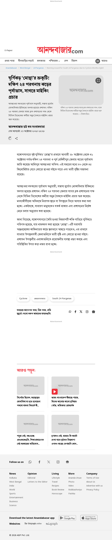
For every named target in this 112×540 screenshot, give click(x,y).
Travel (54, 481)
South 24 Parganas (61, 298)
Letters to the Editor (37, 481)
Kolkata (13, 477)
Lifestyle (56, 477)
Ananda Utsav (75, 477)
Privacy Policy (92, 489)
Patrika (71, 493)
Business (13, 501)
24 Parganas (38, 68)
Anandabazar (11, 68)
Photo (71, 481)
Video (71, 485)
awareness (39, 298)
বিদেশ (74, 61)
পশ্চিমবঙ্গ (55, 61)
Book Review (58, 489)
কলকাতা (41, 61)
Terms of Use (92, 477)
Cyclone (23, 298)
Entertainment (16, 497)
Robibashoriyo (75, 489)
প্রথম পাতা (10, 61)
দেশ (66, 61)
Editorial (31, 477)
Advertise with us (94, 485)
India (11, 485)
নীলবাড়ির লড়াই (26, 61)
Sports (12, 493)
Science (12, 505)
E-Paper (9, 50)
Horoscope (57, 493)
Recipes (55, 485)
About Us (90, 481)
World (12, 489)
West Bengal (25, 68)
